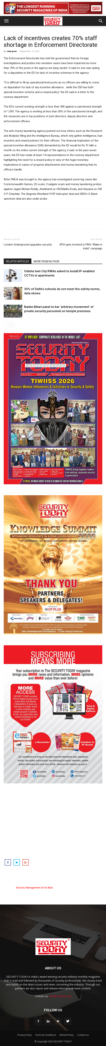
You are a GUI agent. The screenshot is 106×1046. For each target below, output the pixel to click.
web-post (12, 51)
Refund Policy (67, 1035)
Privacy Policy (24, 1035)
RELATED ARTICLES (17, 261)
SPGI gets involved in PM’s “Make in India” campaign (80, 246)
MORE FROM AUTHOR (46, 261)
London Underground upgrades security (28, 244)
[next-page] (12, 325)
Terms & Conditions (45, 1035)
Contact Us (83, 1035)
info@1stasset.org (60, 996)
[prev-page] (6, 325)
